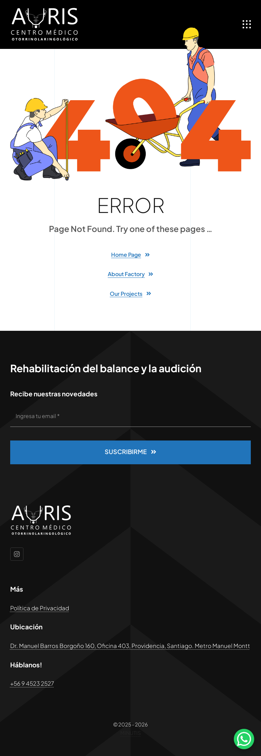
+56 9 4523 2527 (32, 683)
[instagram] (16, 554)
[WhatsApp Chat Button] (244, 739)
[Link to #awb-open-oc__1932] (247, 24)
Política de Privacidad (39, 608)
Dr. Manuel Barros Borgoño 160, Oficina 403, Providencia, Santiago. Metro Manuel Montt (130, 645)
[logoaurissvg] (44, 10)
